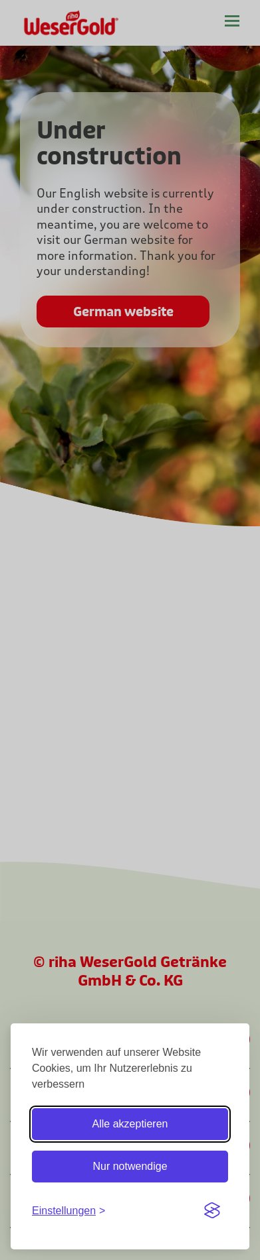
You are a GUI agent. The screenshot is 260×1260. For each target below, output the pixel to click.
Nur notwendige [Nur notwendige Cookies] (129, 1166)
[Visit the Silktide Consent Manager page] (212, 1210)
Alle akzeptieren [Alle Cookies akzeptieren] (130, 1123)
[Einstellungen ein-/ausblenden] (68, 1210)
